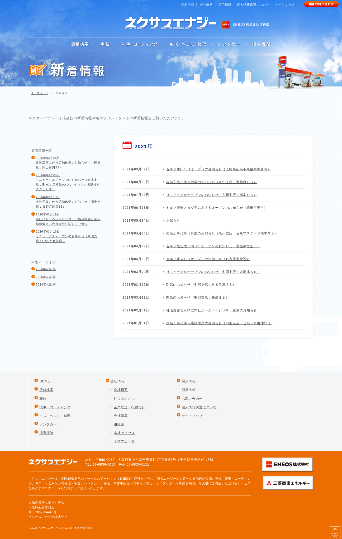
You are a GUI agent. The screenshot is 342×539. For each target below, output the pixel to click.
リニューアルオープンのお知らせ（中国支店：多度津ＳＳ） (213, 272)
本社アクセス (124, 433)
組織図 (119, 424)
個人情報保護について (253, 4)
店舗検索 (46, 390)
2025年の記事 (46, 277)
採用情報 (224, 4)
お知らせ (173, 220)
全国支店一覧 (124, 441)
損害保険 (46, 433)
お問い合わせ (192, 399)
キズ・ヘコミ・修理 (55, 416)
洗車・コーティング (55, 407)
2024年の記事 (46, 284)
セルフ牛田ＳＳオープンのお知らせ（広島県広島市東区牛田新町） (218, 169)
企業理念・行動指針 (129, 407)
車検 (42, 399)
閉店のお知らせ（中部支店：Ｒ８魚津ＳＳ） (201, 284)
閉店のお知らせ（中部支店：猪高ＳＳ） (197, 297)
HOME (44, 381)
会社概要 (121, 390)
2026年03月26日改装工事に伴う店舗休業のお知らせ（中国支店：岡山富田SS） (68, 162)
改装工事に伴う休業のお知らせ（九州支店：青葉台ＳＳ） (211, 182)
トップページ (39, 93)
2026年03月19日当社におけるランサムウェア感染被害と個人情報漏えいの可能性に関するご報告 (68, 219)
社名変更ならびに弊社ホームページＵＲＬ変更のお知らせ (211, 310)
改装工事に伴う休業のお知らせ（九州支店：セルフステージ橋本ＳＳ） (222, 233)
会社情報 (206, 4)
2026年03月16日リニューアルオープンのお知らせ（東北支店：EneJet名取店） (66, 236)
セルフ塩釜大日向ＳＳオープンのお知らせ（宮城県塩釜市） (213, 246)
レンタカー (48, 424)
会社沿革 (121, 416)
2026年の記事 (46, 269)
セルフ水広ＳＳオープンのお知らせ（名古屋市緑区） (208, 259)
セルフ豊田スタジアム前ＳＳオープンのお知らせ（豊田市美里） (216, 208)
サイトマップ (284, 4)
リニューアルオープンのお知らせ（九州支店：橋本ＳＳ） (211, 195)
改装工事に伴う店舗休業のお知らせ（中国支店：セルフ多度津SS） (219, 323)
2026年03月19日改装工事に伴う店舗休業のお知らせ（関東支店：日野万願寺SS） (68, 202)
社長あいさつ (124, 399)
